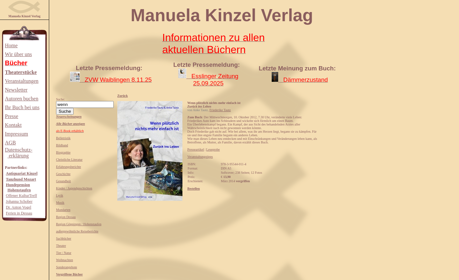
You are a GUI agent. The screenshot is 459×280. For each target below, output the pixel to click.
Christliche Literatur (69, 159)
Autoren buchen (21, 98)
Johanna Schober (19, 201)
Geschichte (63, 174)
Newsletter (16, 90)
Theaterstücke (21, 72)
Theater (61, 245)
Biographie (63, 152)
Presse (11, 116)
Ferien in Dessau (19, 213)
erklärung (18, 155)
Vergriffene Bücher (69, 274)
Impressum (16, 134)
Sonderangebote (66, 267)
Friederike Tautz (220, 110)
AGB (10, 142)
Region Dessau (66, 217)
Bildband (62, 145)
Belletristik (63, 138)
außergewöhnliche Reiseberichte (77, 231)
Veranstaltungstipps (200, 156)
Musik (60, 202)
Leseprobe (213, 149)
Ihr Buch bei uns (22, 107)
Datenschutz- (18, 150)
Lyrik (59, 195)
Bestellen (193, 188)
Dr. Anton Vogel (18, 207)
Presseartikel (195, 149)
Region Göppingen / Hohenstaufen (78, 224)
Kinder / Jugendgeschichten (74, 188)
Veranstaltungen (21, 81)
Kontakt (13, 125)
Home (11, 45)
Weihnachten (64, 260)
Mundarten (63, 210)
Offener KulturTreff (21, 195)
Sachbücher (63, 238)
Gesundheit (63, 181)
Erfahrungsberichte (68, 167)
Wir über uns (18, 54)
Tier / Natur (63, 253)
